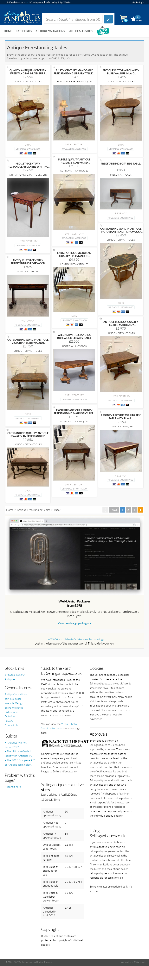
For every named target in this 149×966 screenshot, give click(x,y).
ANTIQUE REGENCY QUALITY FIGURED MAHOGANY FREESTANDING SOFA (120, 325)
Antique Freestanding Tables (33, 509)
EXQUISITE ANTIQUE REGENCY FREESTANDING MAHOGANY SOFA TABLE (74, 413)
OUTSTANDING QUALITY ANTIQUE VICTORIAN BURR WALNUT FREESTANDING (28, 342)
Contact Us (11, 725)
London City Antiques (28, 81)
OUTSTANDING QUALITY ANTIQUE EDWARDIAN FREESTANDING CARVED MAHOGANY (28, 436)
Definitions (11, 712)
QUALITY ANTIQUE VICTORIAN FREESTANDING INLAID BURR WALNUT (28, 73)
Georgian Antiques (74, 346)
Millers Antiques (121, 174)
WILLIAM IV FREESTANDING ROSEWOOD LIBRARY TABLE (74, 336)
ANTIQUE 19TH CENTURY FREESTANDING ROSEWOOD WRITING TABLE (28, 263)
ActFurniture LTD (28, 271)
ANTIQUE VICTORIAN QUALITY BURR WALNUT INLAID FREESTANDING (120, 73)
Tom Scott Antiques (120, 426)
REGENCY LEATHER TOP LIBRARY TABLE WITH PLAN (121, 417)
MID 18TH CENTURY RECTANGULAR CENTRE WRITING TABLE (28, 166)
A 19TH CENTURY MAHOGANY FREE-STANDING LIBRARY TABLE (74, 72)
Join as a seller (13, 698)
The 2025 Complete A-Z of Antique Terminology (74, 639)
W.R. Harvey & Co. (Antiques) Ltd (28, 174)
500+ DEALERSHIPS (80, 31)
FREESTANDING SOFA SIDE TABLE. (121, 163)
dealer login (138, 2)
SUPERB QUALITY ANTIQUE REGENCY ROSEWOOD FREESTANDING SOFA (74, 162)
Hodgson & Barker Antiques (74, 81)
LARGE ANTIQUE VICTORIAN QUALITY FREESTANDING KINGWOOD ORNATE (74, 256)
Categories (24, 31)
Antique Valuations (50, 31)
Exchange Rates (14, 707)
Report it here (13, 786)
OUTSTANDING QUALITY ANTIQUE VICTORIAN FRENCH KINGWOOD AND (120, 231)
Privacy (9, 720)
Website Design (14, 703)
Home (8, 31)
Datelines (10, 716)
